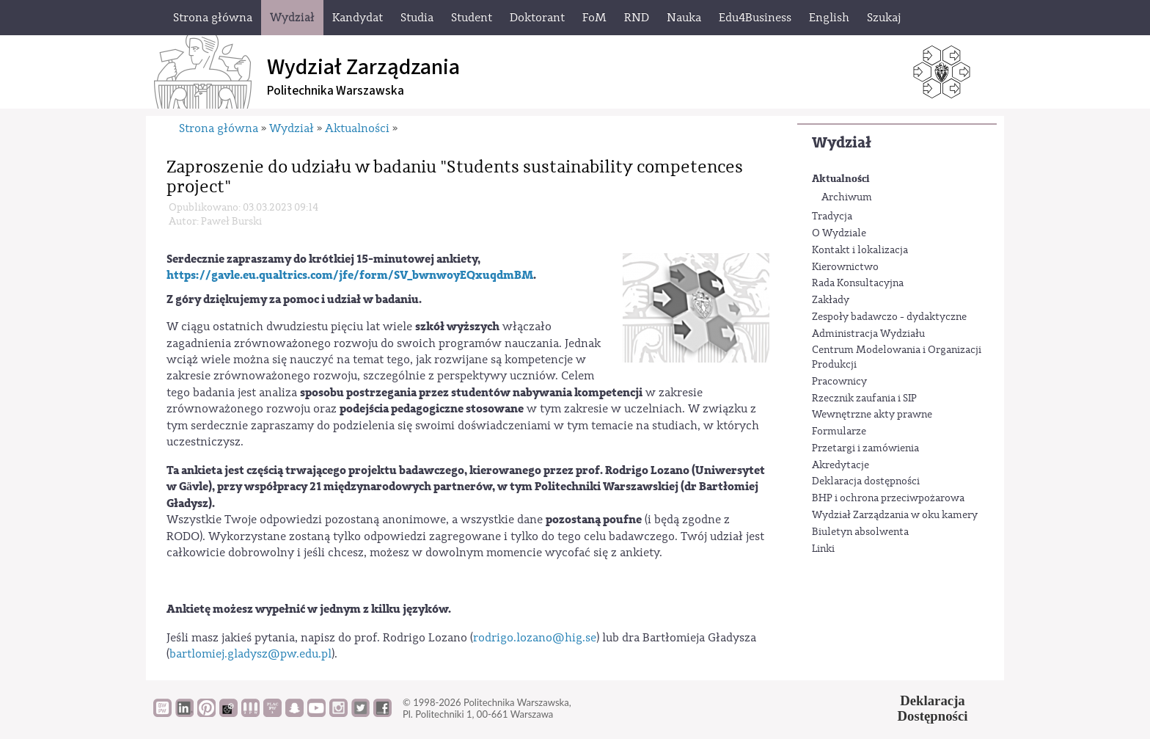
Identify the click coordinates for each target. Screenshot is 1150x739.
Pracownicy (839, 381)
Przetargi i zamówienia (865, 448)
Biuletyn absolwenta (860, 532)
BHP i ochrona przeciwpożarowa (888, 498)
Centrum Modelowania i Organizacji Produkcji (896, 357)
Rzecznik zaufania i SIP (864, 398)
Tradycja (832, 216)
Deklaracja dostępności (866, 481)
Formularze (839, 431)
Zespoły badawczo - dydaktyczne (889, 317)
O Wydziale (839, 233)
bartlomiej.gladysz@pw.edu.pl (250, 654)
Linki (823, 549)
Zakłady (830, 300)
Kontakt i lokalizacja (860, 250)
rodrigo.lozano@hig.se (534, 637)
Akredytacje (840, 465)
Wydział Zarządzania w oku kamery (895, 515)
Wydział (841, 142)
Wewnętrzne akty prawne (872, 414)
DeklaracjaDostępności (933, 708)
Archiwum (846, 197)
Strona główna (218, 128)
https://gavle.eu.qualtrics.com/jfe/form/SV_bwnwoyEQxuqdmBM (349, 275)
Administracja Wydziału (868, 334)
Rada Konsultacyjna (858, 283)
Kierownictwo (845, 267)
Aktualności (841, 179)
